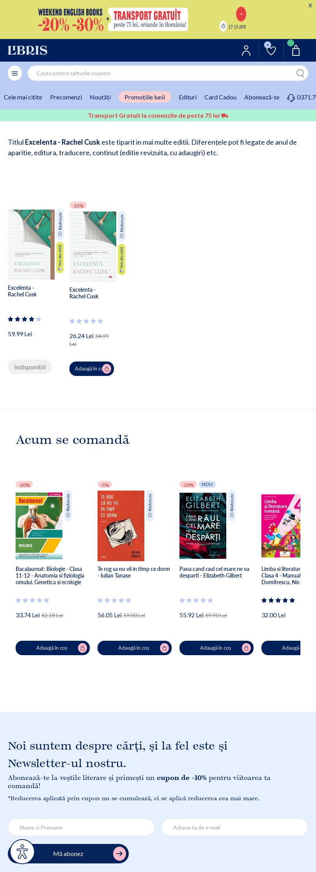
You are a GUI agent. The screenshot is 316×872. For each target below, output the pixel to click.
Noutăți (100, 97)
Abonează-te (261, 97)
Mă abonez (89, 854)
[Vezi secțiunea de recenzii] (25, 319)
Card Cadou (220, 97)
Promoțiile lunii (144, 97)
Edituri (188, 97)
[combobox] (168, 73)
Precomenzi (66, 97)
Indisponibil (30, 366)
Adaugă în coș (93, 369)
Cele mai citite (23, 97)
